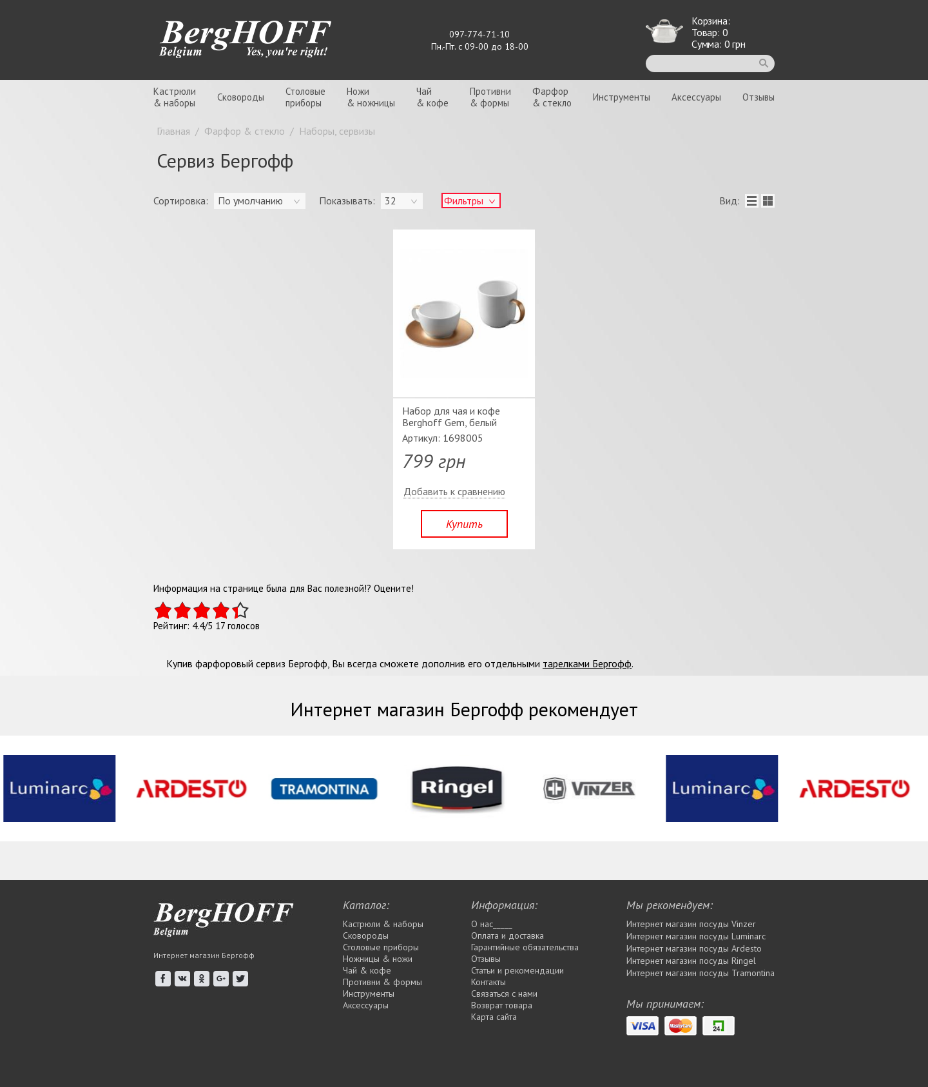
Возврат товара (501, 1005)
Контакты (488, 982)
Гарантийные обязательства (525, 947)
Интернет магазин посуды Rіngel (691, 960)
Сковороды (240, 97)
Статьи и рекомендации (517, 970)
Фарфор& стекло (552, 97)
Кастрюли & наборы (383, 924)
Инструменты (621, 97)
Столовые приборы (381, 947)
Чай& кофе (432, 97)
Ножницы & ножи (377, 959)
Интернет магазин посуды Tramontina (700, 973)
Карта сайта (494, 1017)
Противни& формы (490, 97)
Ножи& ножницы (371, 97)
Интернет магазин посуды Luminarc (696, 936)
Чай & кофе (367, 970)
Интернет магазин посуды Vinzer (691, 924)
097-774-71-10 (479, 34)
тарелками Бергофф (587, 663)
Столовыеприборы (305, 97)
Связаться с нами (504, 993)
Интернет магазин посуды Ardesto (694, 948)
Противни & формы (382, 982)
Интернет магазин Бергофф (204, 955)
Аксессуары (696, 97)
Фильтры (463, 200)
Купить (464, 523)
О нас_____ (491, 924)
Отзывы (758, 97)
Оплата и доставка (507, 935)
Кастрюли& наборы (174, 97)
